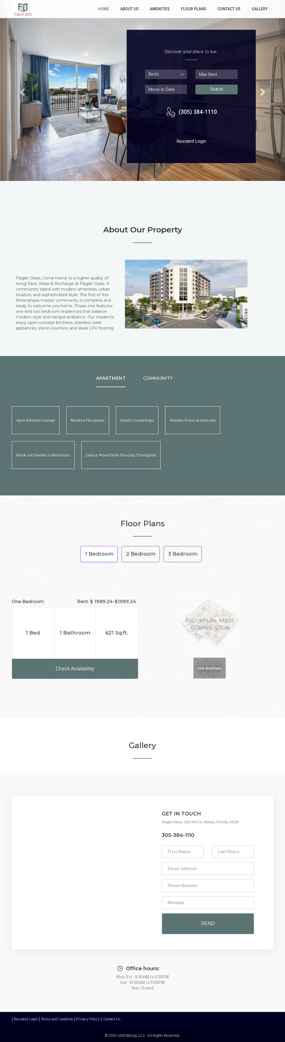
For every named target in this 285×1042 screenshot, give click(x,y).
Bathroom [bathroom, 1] (75, 633)
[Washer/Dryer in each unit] (192, 420)
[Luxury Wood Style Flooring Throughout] (121, 455)
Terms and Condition (57, 1018)
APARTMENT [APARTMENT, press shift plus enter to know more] (111, 378)
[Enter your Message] (208, 902)
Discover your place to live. (191, 51)
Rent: (107, 601)
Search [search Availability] (216, 89)
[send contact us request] (208, 923)
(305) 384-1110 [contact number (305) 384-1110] (198, 112)
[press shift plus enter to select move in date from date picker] (166, 89)
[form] (208, 886)
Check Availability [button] (75, 669)
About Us (129, 9)
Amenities (160, 9)
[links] (142, 9)
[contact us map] (77, 863)
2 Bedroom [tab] (140, 554)
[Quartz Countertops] (137, 420)
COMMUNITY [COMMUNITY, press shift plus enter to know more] (158, 378)
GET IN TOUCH (181, 814)
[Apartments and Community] (142, 425)
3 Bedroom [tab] (182, 554)
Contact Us (228, 9)
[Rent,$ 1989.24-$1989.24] (75, 643)
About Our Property (142, 229)
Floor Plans (193, 9)
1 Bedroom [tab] (99, 554)
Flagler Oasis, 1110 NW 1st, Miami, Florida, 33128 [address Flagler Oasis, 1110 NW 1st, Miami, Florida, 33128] (200, 822)
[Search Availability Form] (191, 85)
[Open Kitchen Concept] (36, 420)
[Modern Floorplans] (87, 420)
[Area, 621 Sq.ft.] (117, 633)
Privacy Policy (88, 1018)
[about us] (142, 277)
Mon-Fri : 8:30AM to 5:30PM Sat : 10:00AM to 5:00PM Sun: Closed (142, 982)
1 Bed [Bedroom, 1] (33, 633)
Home (103, 9)
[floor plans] (142, 606)
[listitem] (35, 420)
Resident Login (191, 141)
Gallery (260, 9)
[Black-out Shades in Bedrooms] (43, 455)
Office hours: (142, 969)
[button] (21, 90)
